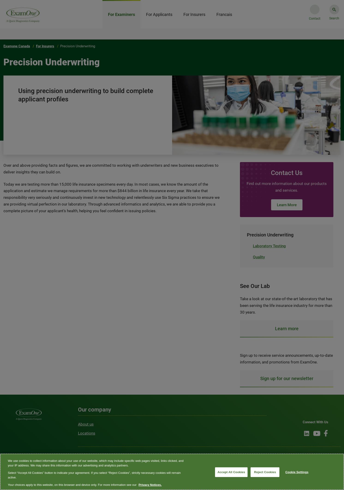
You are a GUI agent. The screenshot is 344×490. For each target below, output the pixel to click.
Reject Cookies (265, 472)
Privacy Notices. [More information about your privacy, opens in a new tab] (150, 485)
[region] (172, 472)
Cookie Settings (296, 472)
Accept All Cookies (231, 472)
